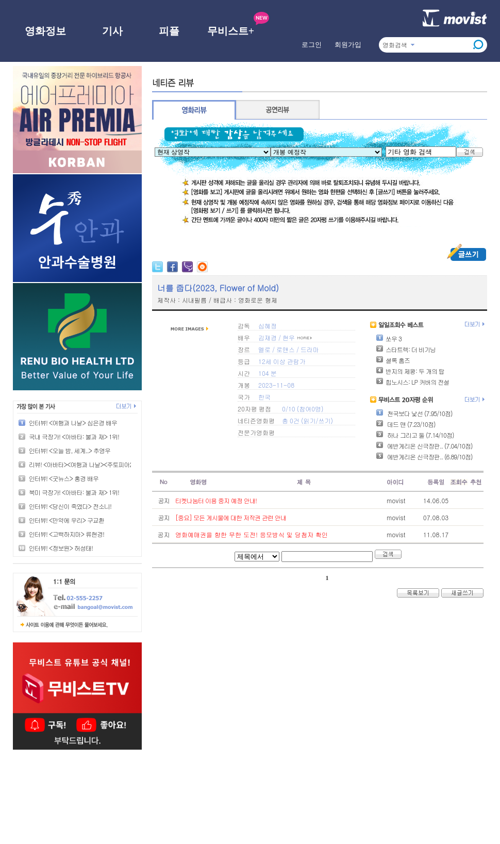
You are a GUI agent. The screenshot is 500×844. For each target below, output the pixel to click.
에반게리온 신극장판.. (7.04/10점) (424, 445)
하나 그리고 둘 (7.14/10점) (415, 435)
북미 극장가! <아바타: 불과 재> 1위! (74, 492)
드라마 (310, 349)
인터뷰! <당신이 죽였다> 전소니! (70, 506)
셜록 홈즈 (393, 360)
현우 (288, 337)
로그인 (312, 44)
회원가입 (348, 44)
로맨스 (285, 349)
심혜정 (267, 325)
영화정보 (45, 31)
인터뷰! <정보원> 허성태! (61, 547)
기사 (112, 31)
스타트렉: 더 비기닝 (406, 349)
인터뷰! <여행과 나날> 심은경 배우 (73, 422)
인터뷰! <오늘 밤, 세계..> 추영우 (69, 450)
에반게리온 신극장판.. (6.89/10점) (424, 456)
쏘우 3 (389, 338)
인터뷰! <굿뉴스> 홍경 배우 (63, 478)
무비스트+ (230, 31)
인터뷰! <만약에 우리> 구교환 (66, 520)
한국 (264, 396)
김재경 (267, 337)
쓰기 (324, 420)
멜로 (264, 349)
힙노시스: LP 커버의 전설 (412, 381)
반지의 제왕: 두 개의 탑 (410, 371)
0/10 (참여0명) (303, 408)
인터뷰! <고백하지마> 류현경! (66, 533)
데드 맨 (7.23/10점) (405, 424)
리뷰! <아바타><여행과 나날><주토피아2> (82, 464)
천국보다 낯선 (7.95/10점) (414, 413)
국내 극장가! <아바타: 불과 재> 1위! (74, 436)
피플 (169, 31)
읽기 (309, 420)
